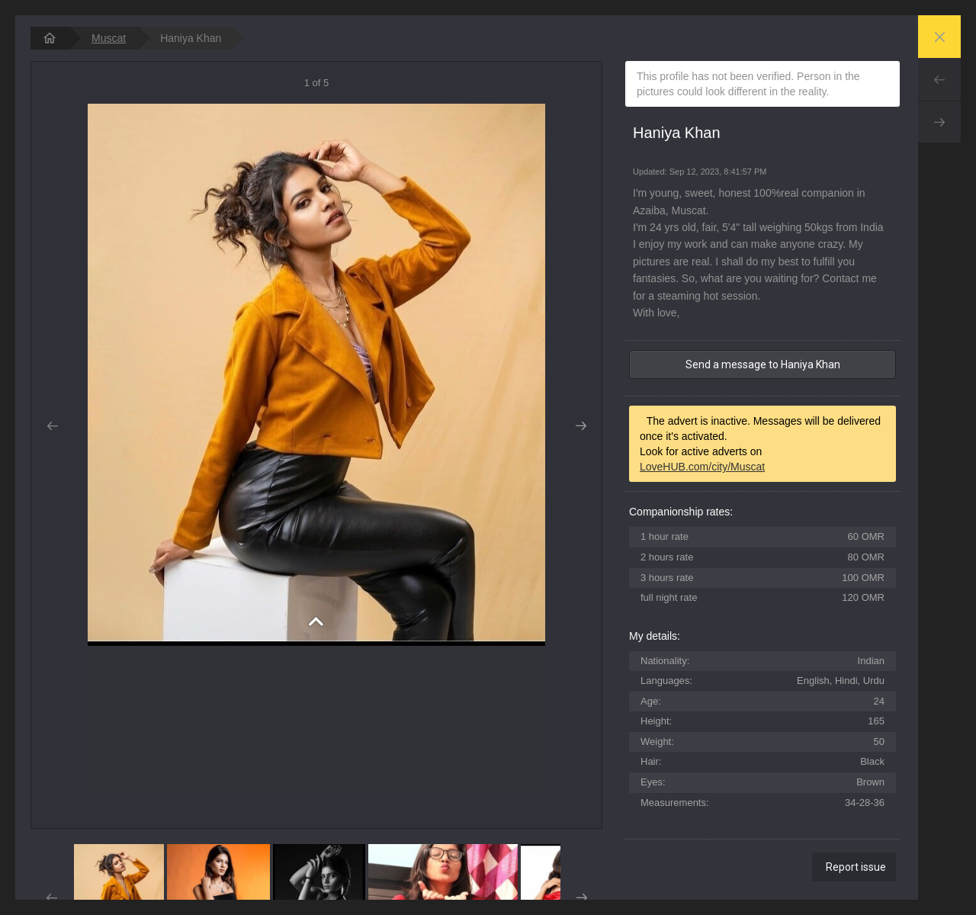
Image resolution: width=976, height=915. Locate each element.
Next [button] (581, 426)
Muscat (109, 38)
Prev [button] (52, 426)
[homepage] (49, 38)
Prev (939, 79)
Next (939, 122)
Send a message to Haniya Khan (762, 364)
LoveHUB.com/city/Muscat (702, 467)
